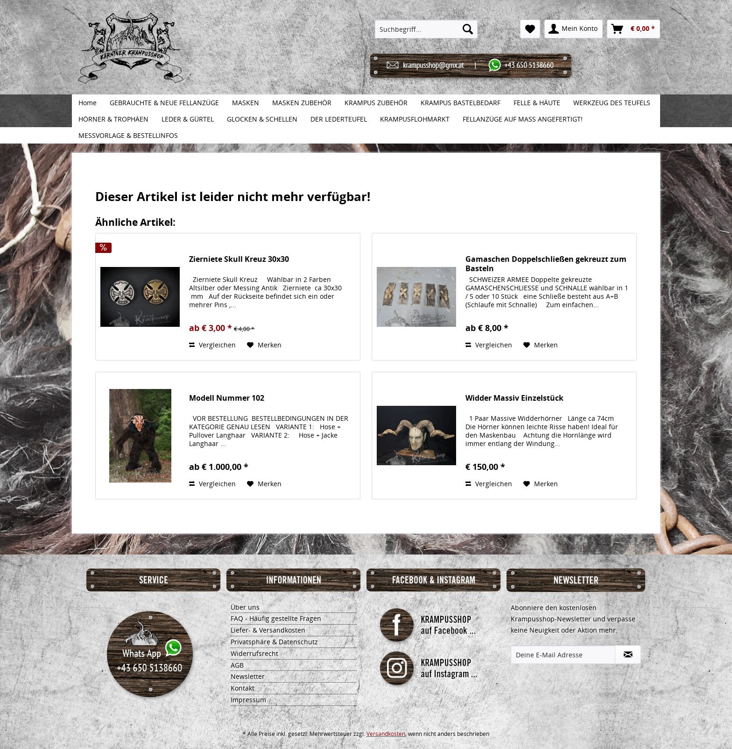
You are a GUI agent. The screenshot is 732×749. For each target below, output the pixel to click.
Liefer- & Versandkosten (268, 630)
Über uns (245, 607)
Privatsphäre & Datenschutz (274, 641)
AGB (237, 665)
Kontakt (242, 688)
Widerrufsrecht (254, 653)
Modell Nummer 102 (226, 398)
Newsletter (248, 676)
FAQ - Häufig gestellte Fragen (276, 618)
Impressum (248, 699)
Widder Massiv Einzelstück (514, 398)
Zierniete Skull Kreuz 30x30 (239, 259)
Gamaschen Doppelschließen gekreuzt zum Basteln (545, 263)
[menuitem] (426, 29)
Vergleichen (212, 344)
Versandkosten (385, 734)
